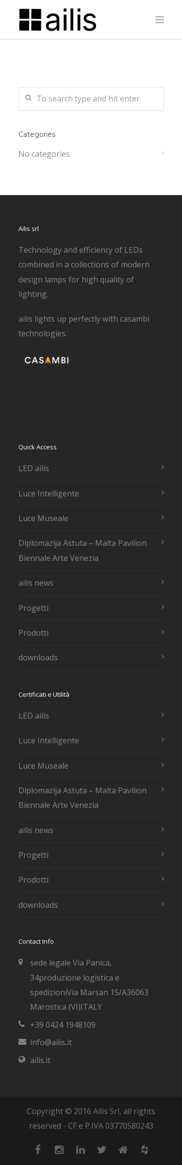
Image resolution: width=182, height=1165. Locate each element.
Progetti (33, 608)
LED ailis (33, 468)
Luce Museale (43, 518)
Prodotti (33, 632)
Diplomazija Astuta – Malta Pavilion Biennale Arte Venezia (82, 550)
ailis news (35, 582)
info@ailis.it (51, 1042)
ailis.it (40, 1060)
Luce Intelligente (48, 493)
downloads (38, 657)
